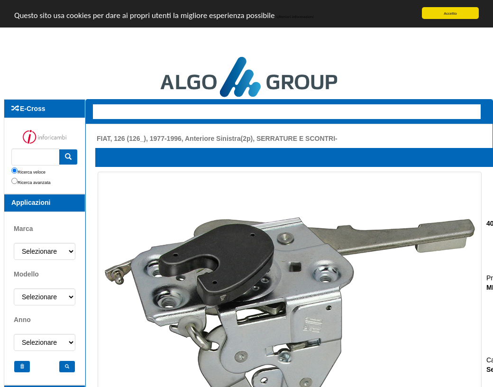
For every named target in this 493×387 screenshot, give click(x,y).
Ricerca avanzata (34, 182)
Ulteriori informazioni (294, 15)
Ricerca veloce (32, 172)
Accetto (450, 13)
